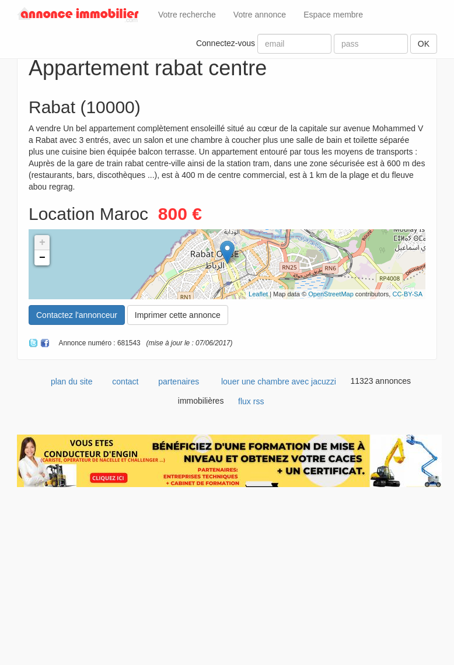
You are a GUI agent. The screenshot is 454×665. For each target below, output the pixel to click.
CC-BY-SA (407, 294)
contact (125, 381)
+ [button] (42, 243)
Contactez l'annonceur (76, 315)
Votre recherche (187, 14)
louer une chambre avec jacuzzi (278, 381)
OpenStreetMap (331, 294)
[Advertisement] (227, 580)
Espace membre (333, 14)
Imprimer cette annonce (178, 315)
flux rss (251, 401)
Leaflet (258, 294)
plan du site (72, 381)
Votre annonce (259, 14)
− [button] (42, 258)
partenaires (178, 381)
